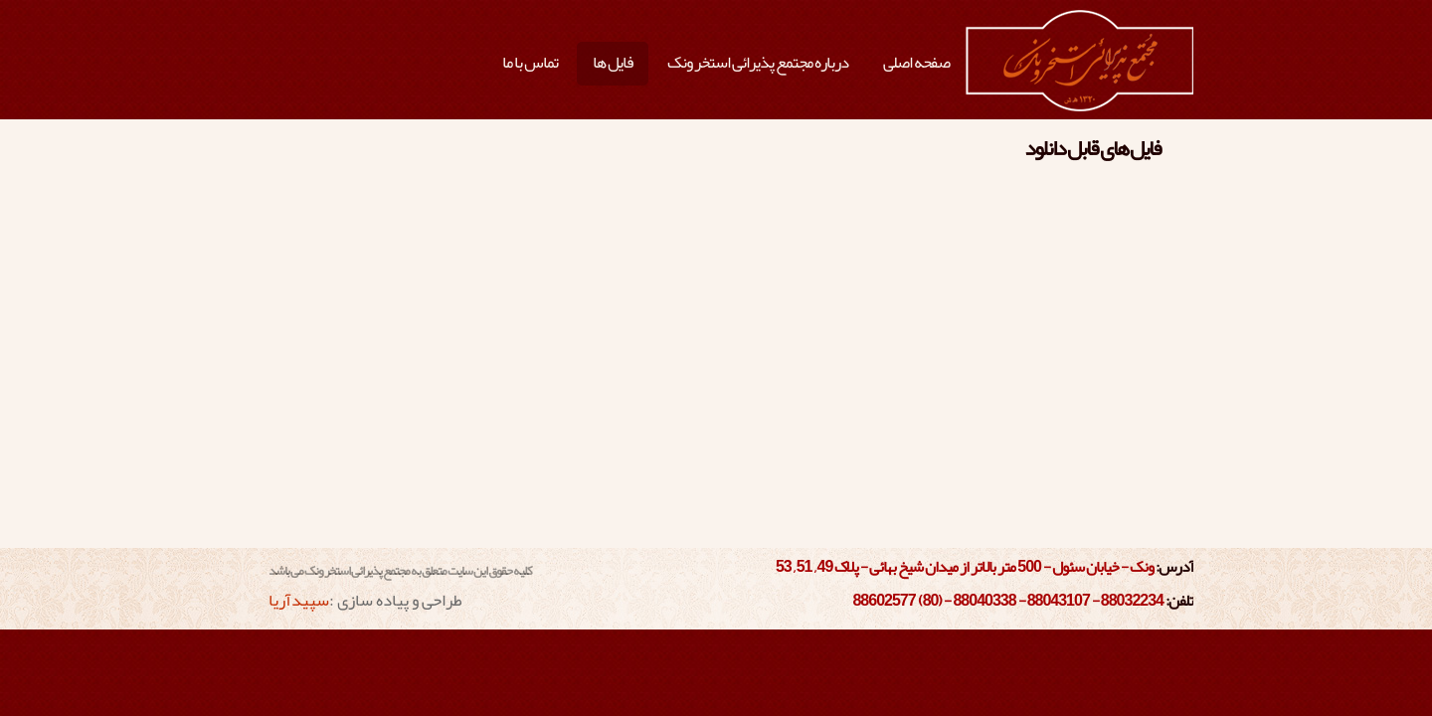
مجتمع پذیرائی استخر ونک (1079, 62)
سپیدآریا (298, 600)
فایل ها (612, 62)
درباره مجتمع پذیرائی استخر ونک (757, 62)
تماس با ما (530, 62)
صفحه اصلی (916, 62)
